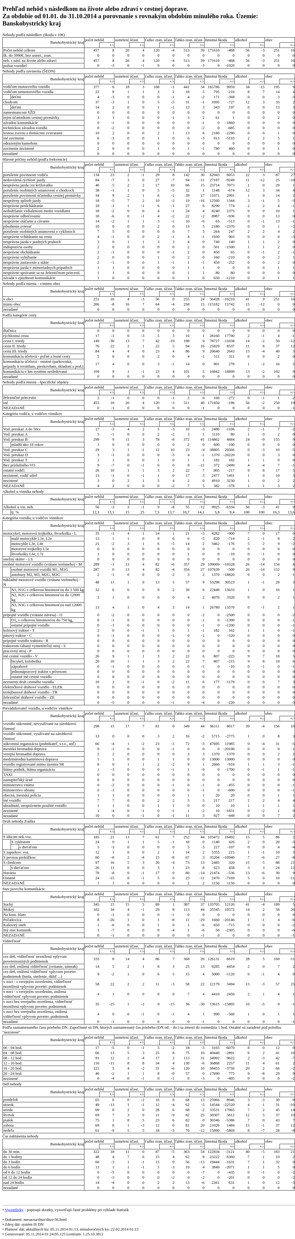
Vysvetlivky (14, 1209)
